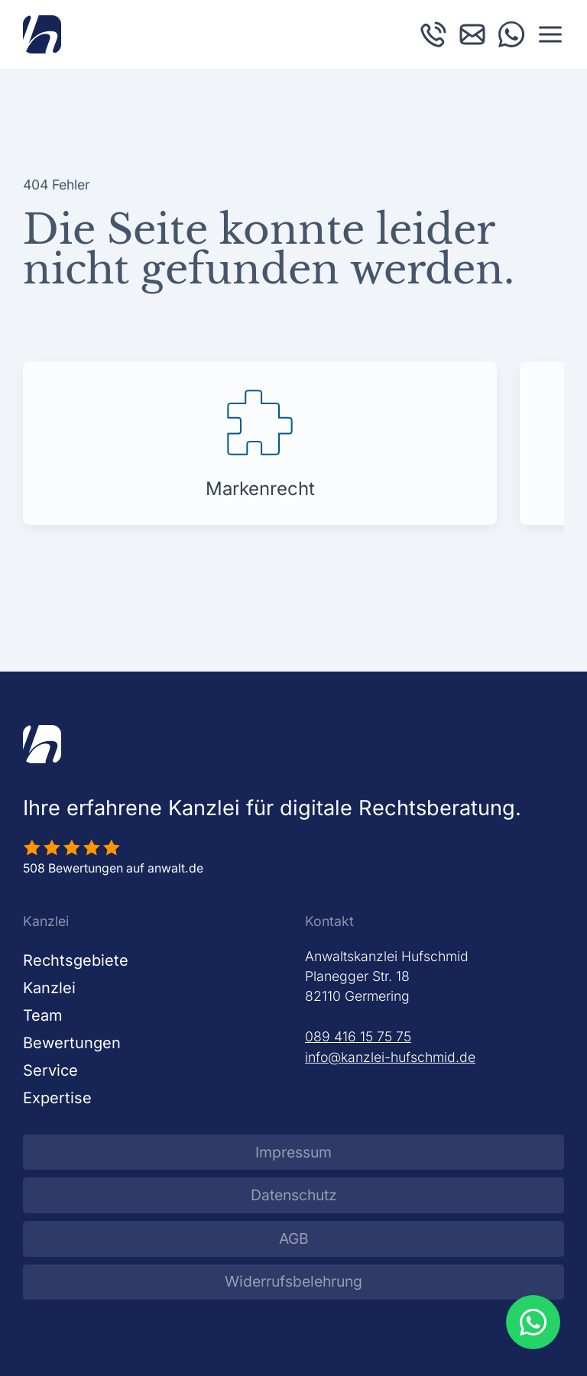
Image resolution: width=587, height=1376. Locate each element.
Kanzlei (49, 988)
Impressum (293, 1152)
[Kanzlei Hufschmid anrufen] (433, 33)
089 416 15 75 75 (358, 1036)
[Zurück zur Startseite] (42, 34)
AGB (294, 1238)
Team (43, 1015)
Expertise (57, 1098)
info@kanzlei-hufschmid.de (390, 1057)
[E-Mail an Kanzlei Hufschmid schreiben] (472, 33)
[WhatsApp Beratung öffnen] (532, 1321)
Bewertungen (72, 1043)
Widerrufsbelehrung (293, 1281)
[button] (550, 34)
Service (50, 1070)
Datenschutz (294, 1195)
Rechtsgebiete (75, 960)
